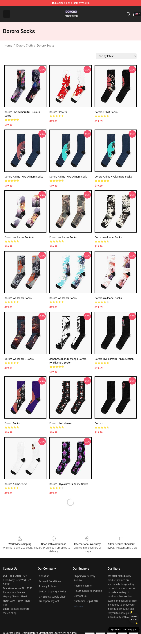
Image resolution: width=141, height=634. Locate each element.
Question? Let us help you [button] (124, 629)
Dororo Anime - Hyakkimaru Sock (68, 176)
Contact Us (80, 595)
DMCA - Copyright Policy (52, 591)
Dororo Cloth (24, 45)
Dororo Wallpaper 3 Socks (19, 358)
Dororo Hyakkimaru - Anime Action (114, 358)
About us (44, 576)
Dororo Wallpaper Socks (63, 237)
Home (8, 45)
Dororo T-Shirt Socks (106, 112)
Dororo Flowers (58, 112)
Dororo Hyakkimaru (60, 423)
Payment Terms (83, 585)
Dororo (98, 423)
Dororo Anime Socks (15, 484)
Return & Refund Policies (88, 590)
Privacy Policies (48, 586)
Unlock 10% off (134, 618)
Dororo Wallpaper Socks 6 (19, 237)
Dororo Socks (45, 45)
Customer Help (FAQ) (86, 601)
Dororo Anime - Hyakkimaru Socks (23, 176)
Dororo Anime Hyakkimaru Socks (113, 176)
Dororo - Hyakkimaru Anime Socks (68, 484)
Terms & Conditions (50, 581)
